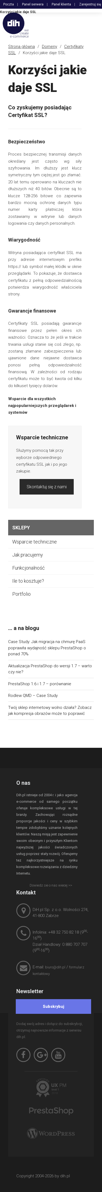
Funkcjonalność (28, 568)
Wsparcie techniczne (34, 542)
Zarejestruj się (90, 4)
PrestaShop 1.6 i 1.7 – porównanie (39, 683)
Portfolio (21, 594)
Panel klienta (61, 4)
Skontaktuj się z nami (47, 486)
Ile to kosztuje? (28, 581)
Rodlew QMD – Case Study (33, 695)
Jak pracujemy (27, 555)
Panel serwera (33, 4)
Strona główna (21, 46)
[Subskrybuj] (53, 1006)
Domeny (49, 46)
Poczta (8, 4)
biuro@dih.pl (55, 967)
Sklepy (21, 527)
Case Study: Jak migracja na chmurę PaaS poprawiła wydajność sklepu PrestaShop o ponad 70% (47, 647)
